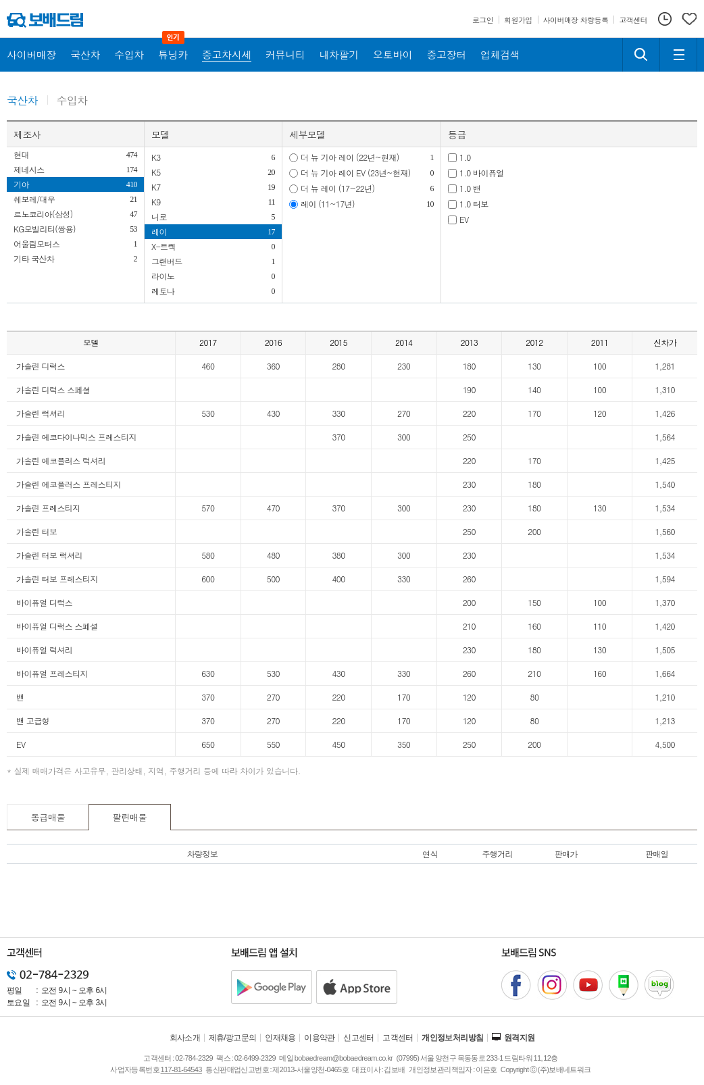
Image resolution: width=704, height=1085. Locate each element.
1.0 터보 (473, 203)
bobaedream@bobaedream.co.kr (344, 1058)
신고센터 (358, 1037)
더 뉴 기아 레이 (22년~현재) (350, 157)
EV (464, 219)
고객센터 (397, 1037)
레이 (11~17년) (328, 203)
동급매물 (48, 817)
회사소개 (185, 1037)
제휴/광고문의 (233, 1037)
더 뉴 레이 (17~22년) (338, 188)
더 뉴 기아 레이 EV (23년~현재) (356, 172)
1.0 (465, 157)
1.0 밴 (470, 188)
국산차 (22, 101)
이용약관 (319, 1037)
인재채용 (280, 1037)
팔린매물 (130, 817)
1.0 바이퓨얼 (481, 172)
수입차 (72, 101)
